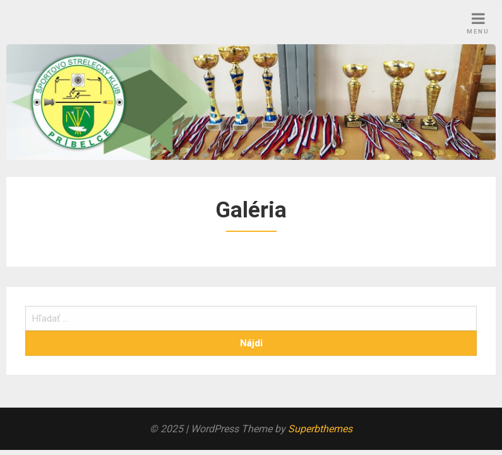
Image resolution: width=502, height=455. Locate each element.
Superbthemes (320, 429)
